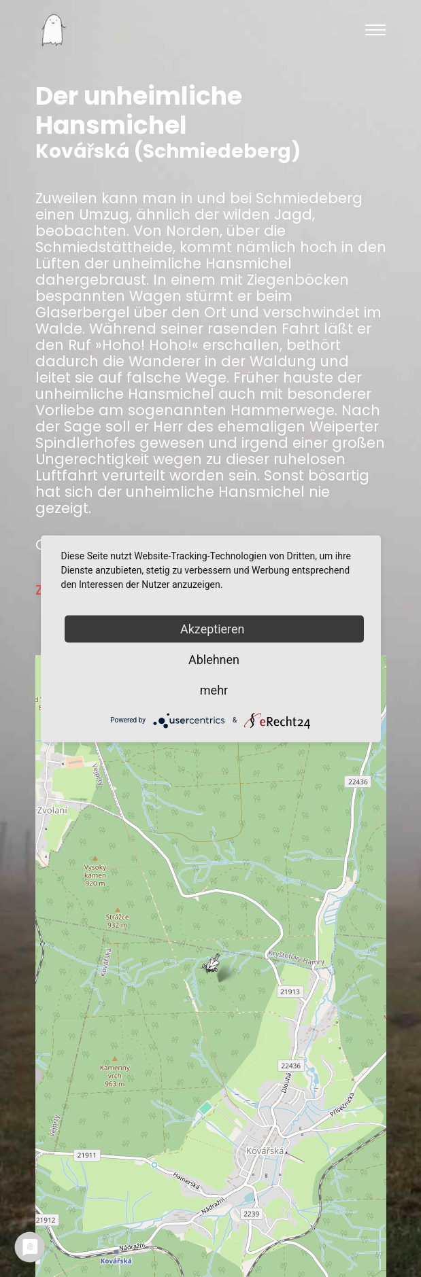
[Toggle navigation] (375, 29)
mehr (214, 689)
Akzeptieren (214, 628)
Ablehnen (213, 659)
